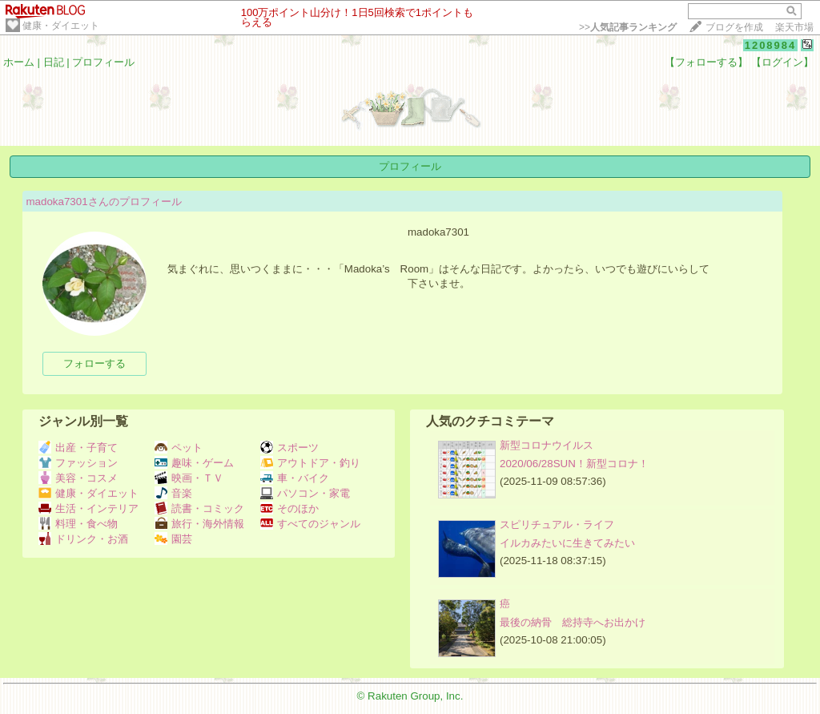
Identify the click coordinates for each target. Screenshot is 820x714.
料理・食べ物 (78, 524)
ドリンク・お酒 (83, 539)
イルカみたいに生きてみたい (567, 543)
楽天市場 (794, 27)
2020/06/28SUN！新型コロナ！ (574, 464)
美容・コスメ (78, 478)
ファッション (78, 463)
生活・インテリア (88, 508)
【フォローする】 (706, 62)
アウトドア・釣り (310, 463)
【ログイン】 (782, 62)
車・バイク (294, 478)
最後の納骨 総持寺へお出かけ (572, 622)
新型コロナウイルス (546, 445)
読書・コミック (199, 508)
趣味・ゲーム (194, 463)
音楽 (173, 493)
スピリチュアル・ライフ (557, 524)
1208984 (771, 45)
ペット (179, 448)
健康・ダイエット (60, 25)
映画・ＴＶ (189, 478)
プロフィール (103, 62)
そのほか (289, 508)
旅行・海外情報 (199, 524)
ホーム (18, 62)
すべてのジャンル (310, 524)
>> (628, 27)
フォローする (94, 363)
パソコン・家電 (305, 493)
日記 (53, 62)
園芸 (173, 539)
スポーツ (289, 448)
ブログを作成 (734, 27)
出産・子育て (78, 448)
